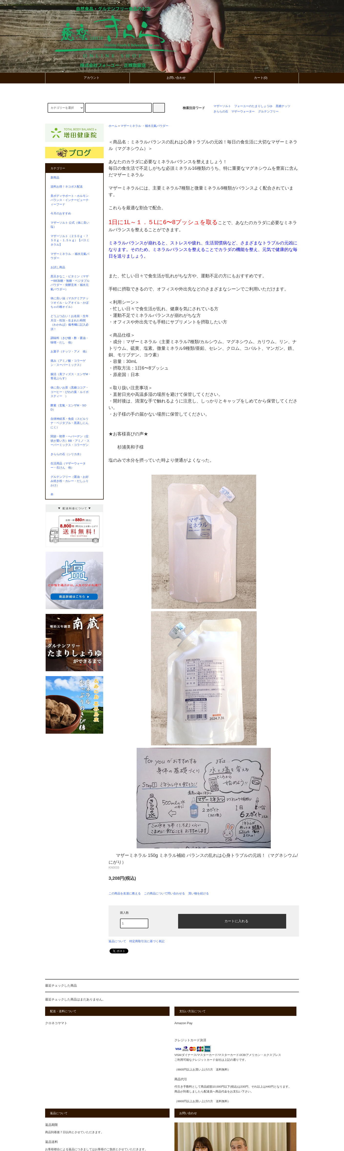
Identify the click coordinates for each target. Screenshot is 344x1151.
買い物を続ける (198, 893)
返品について (117, 941)
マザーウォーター (243, 111)
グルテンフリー (268, 111)
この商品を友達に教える (125, 893)
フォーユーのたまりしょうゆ (253, 106)
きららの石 (220, 111)
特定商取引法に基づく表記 (146, 941)
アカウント (87, 77)
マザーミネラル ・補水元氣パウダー (144, 125)
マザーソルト (222, 106)
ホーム (113, 125)
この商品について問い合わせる (164, 893)
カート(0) (256, 77)
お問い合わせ (172, 77)
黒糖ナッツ (283, 106)
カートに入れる (232, 921)
